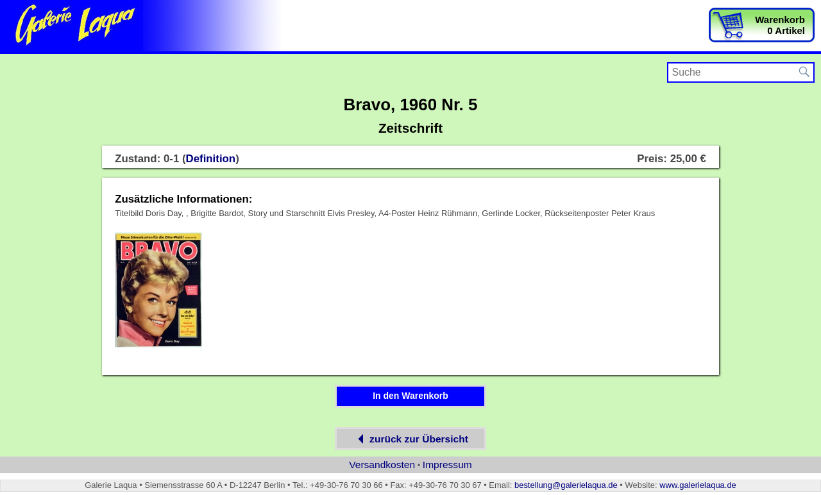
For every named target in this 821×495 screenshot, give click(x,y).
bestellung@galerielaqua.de (566, 485)
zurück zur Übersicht (410, 438)
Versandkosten (382, 464)
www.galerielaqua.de (697, 485)
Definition (211, 159)
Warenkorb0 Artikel (780, 25)
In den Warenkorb (410, 395)
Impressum (447, 464)
